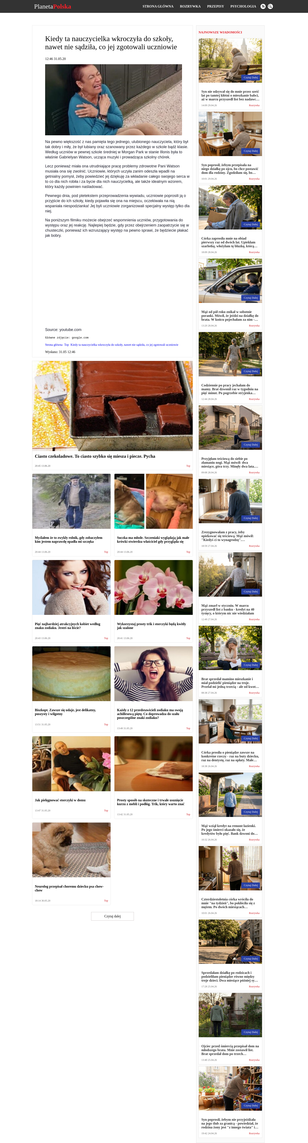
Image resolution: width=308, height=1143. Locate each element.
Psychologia (243, 6)
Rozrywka (190, 6)
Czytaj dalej (112, 917)
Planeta (52, 6)
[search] (270, 6)
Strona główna (158, 6)
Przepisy (215, 6)
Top (188, 466)
